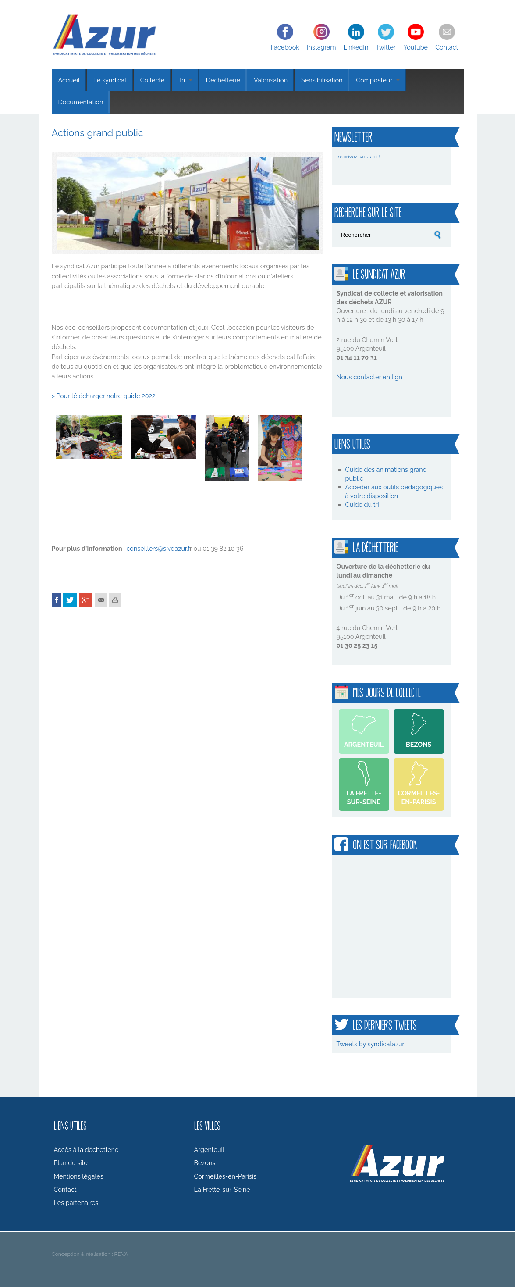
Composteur (377, 80)
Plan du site (71, 1162)
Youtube (415, 47)
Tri (185, 80)
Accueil (69, 80)
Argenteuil (364, 744)
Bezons (418, 744)
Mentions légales (78, 1176)
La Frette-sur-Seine (363, 797)
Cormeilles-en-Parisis (419, 797)
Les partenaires (76, 1202)
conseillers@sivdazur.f (158, 548)
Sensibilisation (321, 80)
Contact (446, 47)
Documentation (80, 102)
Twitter (385, 47)
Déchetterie (223, 80)
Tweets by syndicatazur (371, 1044)
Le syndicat (110, 80)
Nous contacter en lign (369, 377)
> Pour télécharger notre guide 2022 (104, 395)
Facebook (285, 47)
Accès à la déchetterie (86, 1149)
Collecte (152, 80)
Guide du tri (363, 504)
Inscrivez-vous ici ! (358, 156)
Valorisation (271, 80)
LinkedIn (356, 47)
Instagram (321, 47)
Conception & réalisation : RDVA (90, 1254)
